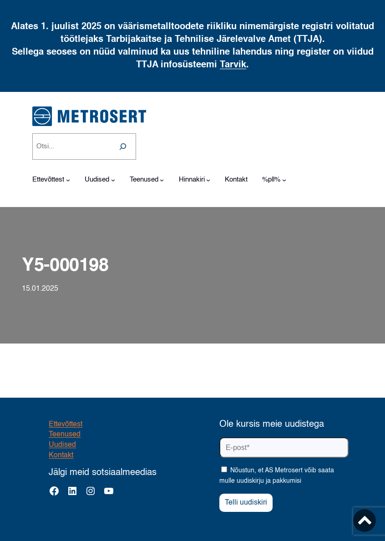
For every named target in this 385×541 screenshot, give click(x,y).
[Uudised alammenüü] (113, 180)
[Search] (123, 146)
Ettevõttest (65, 424)
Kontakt (61, 455)
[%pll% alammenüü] (284, 180)
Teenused (65, 434)
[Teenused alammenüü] (162, 180)
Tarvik (233, 65)
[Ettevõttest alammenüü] (68, 180)
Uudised (62, 445)
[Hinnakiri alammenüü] (208, 180)
